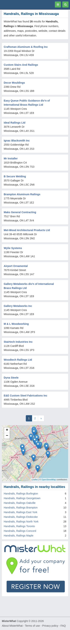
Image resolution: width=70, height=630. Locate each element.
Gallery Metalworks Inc (18, 305)
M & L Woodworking (16, 323)
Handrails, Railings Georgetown (22, 498)
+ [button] (7, 430)
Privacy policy (50, 625)
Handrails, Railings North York (21, 521)
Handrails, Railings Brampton (21, 507)
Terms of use (32, 625)
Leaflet (35, 479)
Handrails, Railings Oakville (19, 502)
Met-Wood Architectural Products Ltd (27, 230)
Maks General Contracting (20, 212)
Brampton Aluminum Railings (22, 194)
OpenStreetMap (48, 479)
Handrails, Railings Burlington (21, 493)
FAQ (63, 625)
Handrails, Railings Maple (18, 535)
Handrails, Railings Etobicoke (21, 516)
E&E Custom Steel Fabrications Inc (25, 395)
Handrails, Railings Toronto (19, 526)
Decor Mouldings (14, 82)
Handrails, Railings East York (20, 512)
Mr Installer (11, 158)
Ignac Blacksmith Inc (17, 140)
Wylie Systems (13, 248)
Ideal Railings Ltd (14, 122)
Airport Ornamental (16, 266)
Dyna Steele (11, 377)
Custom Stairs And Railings (21, 64)
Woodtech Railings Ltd (18, 359)
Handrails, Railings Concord (20, 530)
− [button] (7, 436)
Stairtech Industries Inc (18, 341)
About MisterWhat (12, 625)
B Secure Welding (15, 176)
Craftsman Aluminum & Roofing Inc (26, 46)
